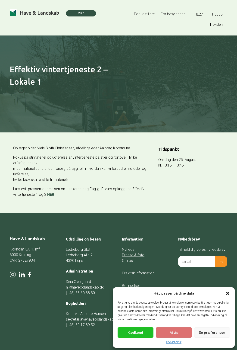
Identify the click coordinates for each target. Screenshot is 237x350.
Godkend (135, 333)
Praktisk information (138, 273)
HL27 (199, 14)
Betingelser (131, 285)
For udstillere (144, 14)
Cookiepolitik (173, 342)
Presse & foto (133, 255)
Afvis (174, 333)
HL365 (217, 14)
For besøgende (173, 14)
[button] (227, 293)
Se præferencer (212, 333)
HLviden (216, 24)
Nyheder (129, 249)
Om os (127, 260)
